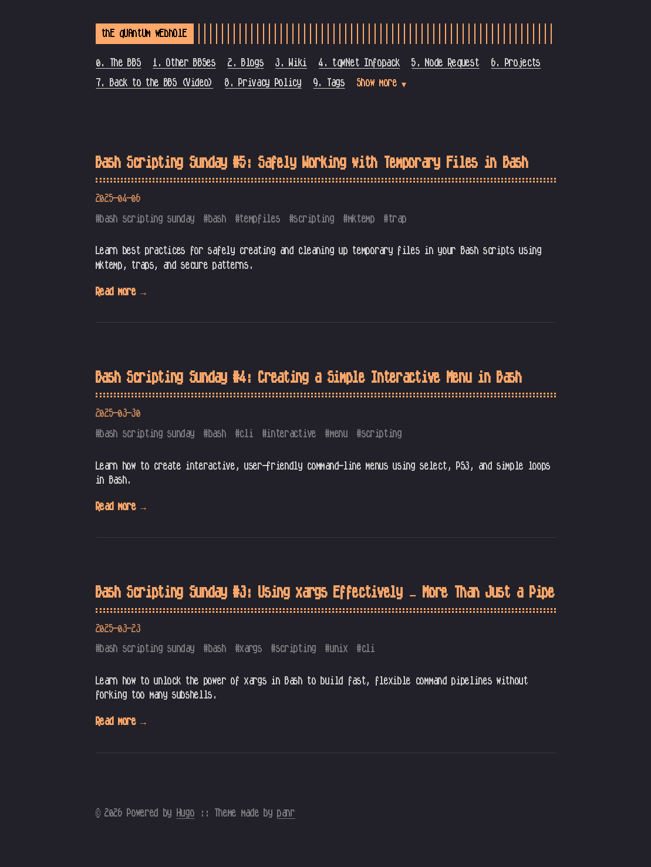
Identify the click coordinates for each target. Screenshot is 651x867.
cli (246, 433)
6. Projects (516, 63)
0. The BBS (118, 63)
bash (217, 219)
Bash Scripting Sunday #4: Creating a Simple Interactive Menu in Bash (309, 378)
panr (286, 813)
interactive (291, 433)
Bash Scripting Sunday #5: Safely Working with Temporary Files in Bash (312, 163)
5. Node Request (445, 63)
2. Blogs (246, 63)
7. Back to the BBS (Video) (155, 82)
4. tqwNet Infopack (359, 63)
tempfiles (260, 219)
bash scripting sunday (147, 219)
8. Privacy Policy (263, 82)
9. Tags (329, 82)
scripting (314, 219)
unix (339, 648)
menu (339, 433)
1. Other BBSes (184, 63)
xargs (251, 648)
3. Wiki (291, 63)
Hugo (186, 813)
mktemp (361, 219)
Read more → (121, 291)
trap (398, 219)
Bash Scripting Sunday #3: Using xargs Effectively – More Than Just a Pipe (325, 592)
